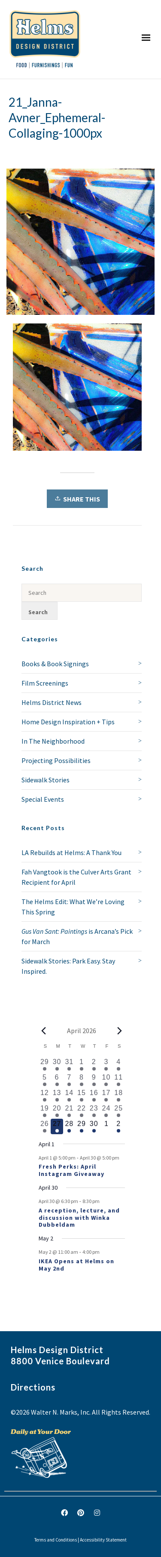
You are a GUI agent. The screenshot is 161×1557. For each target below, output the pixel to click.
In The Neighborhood (53, 741)
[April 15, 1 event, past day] (82, 1095)
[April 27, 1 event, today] (57, 1126)
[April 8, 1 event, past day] (82, 1080)
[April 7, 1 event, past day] (69, 1080)
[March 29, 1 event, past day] (45, 1064)
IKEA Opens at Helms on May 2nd (76, 1264)
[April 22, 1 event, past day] (82, 1111)
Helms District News (51, 702)
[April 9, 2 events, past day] (94, 1080)
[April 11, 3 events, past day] (118, 1080)
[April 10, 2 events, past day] (106, 1080)
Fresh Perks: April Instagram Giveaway (71, 1170)
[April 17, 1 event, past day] (106, 1095)
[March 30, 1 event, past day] (57, 1064)
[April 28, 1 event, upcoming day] (69, 1126)
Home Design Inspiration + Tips (68, 721)
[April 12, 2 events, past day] (45, 1095)
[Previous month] (44, 1030)
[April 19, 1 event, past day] (45, 1111)
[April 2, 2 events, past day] (94, 1064)
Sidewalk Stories (45, 779)
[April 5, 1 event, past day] (45, 1080)
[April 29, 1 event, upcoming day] (82, 1126)
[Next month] (120, 1030)
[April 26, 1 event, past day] (45, 1126)
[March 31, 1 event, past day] (69, 1064)
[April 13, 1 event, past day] (57, 1095)
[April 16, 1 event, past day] (94, 1095)
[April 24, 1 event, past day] (106, 1111)
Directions (33, 1387)
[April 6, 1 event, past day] (57, 1080)
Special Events (42, 799)
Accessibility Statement (103, 1540)
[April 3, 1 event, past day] (106, 1064)
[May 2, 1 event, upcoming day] (118, 1126)
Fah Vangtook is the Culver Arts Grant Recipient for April (76, 877)
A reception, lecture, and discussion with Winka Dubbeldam (79, 1217)
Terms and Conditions (55, 1540)
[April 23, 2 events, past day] (94, 1111)
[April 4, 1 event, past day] (118, 1064)
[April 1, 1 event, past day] (82, 1064)
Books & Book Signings (55, 663)
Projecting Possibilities (56, 760)
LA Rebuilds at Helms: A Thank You (71, 852)
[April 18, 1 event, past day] (118, 1095)
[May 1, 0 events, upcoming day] (106, 1126)
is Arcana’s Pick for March (77, 936)
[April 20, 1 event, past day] (57, 1111)
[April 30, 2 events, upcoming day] (94, 1126)
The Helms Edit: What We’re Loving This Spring (73, 906)
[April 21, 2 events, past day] (69, 1111)
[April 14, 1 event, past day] (69, 1095)
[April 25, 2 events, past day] (118, 1111)
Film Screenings (44, 683)
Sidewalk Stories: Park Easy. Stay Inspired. (68, 966)
